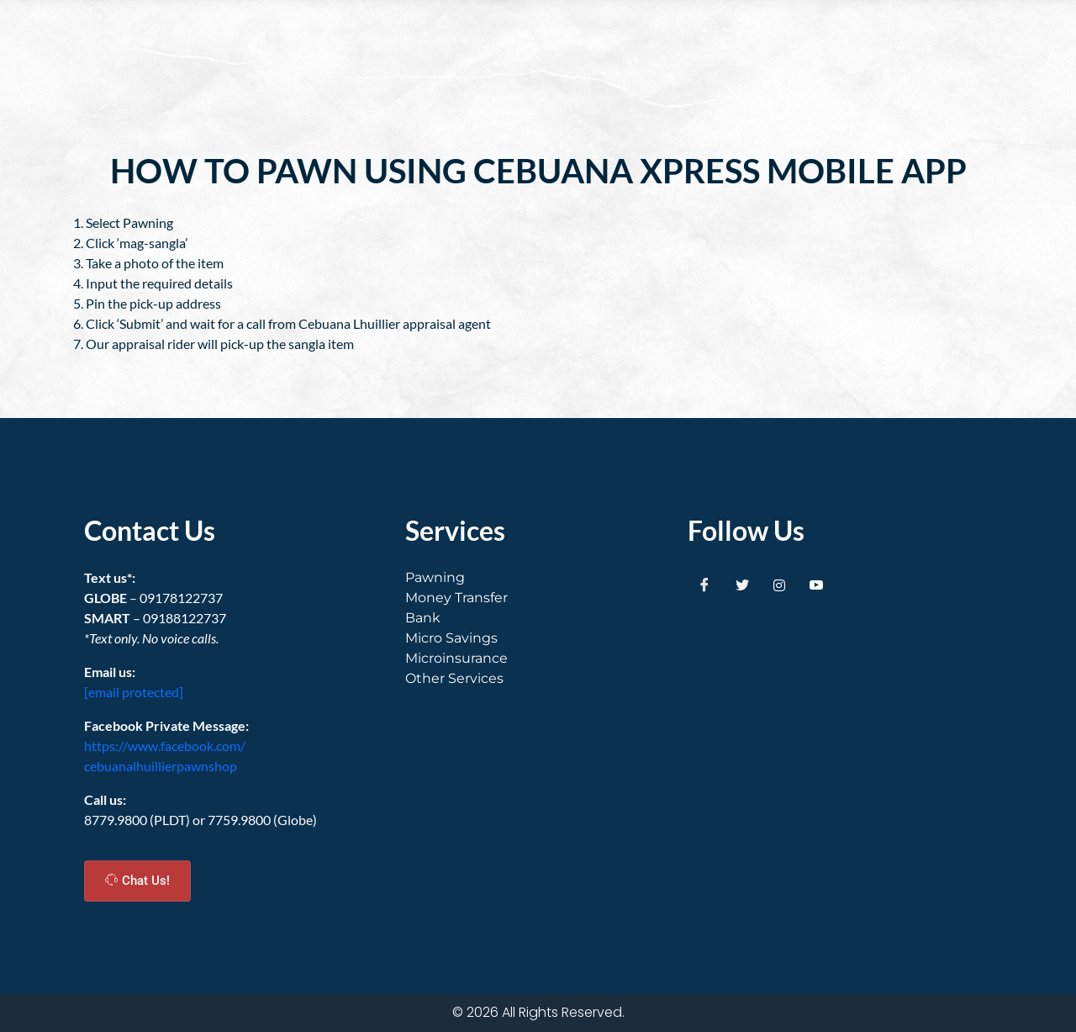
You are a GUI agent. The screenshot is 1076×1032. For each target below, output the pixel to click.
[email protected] (133, 692)
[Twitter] (742, 584)
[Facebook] (704, 584)
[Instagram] (779, 584)
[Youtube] (816, 584)
